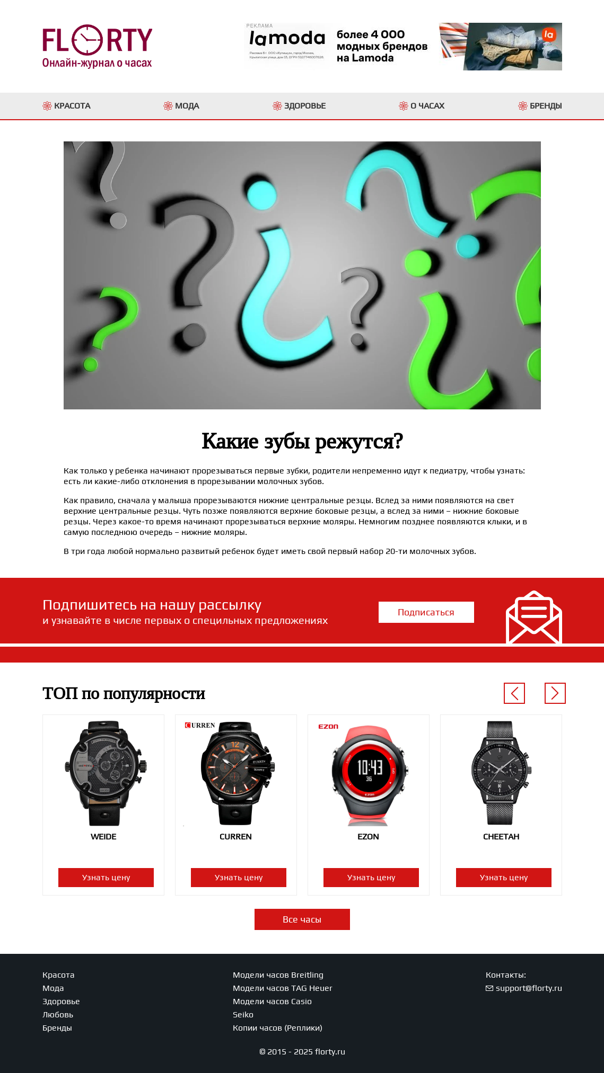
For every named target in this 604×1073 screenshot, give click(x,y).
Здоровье (61, 1001)
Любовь (57, 1014)
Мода (53, 988)
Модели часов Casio (272, 1001)
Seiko (243, 1014)
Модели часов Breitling (278, 975)
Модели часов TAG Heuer (282, 988)
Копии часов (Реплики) (277, 1028)
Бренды (57, 1028)
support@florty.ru (529, 988)
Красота (58, 975)
